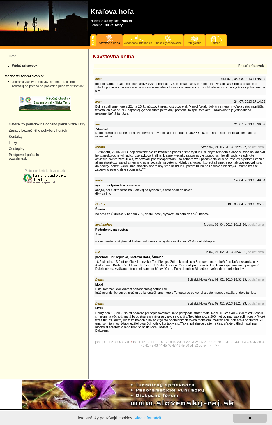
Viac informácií (148, 418)
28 (214, 342)
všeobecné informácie (138, 43)
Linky (13, 143)
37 (255, 342)
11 (139, 342)
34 (241, 342)
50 (187, 345)
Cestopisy (16, 149)
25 (201, 342)
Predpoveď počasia (24, 156)
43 (156, 345)
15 (156, 342)
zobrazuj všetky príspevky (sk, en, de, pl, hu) (43, 81)
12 (143, 342)
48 (178, 345)
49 (183, 345)
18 (170, 342)
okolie (216, 43)
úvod (12, 56)
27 (210, 342)
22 (188, 342)
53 (200, 345)
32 (232, 342)
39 (263, 342)
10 (134, 342)
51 (191, 345)
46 (169, 345)
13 (147, 342)
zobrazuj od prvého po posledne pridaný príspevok (47, 86)
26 (205, 342)
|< (103, 342)
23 (192, 342)
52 (196, 345)
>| (210, 345)
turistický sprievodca (169, 43)
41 (147, 345)
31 (228, 342)
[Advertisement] (26, 227)
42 (151, 345)
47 (174, 345)
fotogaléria (195, 43)
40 (142, 345)
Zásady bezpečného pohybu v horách (38, 130)
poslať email (256, 147)
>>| (217, 345)
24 (197, 342)
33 (237, 342)
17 (165, 342)
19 (174, 342)
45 (165, 345)
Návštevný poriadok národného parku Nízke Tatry (47, 124)
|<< (97, 342)
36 (250, 342)
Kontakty (15, 136)
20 (179, 342)
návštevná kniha (109, 43)
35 (246, 342)
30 (223, 342)
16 (161, 342)
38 (259, 342)
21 (183, 342)
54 (205, 345)
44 (160, 345)
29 (219, 342)
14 (152, 342)
